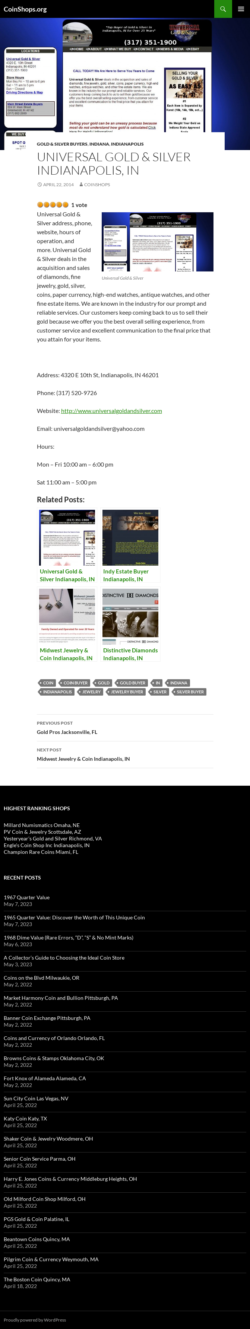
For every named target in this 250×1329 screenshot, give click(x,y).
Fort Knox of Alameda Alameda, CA (45, 1078)
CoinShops (97, 184)
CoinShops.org (25, 9)
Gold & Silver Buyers (62, 144)
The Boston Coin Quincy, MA (37, 1279)
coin (48, 682)
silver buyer (190, 691)
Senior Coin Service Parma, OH (40, 1158)
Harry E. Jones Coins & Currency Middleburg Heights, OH (70, 1179)
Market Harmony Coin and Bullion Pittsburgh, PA (61, 998)
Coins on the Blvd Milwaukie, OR (41, 978)
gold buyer (132, 682)
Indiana (99, 144)
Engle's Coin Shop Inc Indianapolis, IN (47, 845)
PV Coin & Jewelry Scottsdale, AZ (42, 832)
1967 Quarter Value (27, 897)
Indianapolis (127, 144)
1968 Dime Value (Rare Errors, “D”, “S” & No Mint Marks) (68, 937)
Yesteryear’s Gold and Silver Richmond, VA (53, 838)
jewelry (91, 691)
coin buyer (76, 682)
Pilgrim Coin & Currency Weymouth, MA (51, 1259)
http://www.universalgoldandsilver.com (111, 410)
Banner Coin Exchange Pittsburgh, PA (47, 1018)
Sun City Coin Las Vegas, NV (36, 1098)
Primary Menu (241, 9)
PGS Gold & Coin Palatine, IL (36, 1219)
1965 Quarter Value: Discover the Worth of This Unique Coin (74, 917)
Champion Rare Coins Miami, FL (41, 852)
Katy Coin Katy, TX (25, 1118)
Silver (160, 691)
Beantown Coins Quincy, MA (37, 1239)
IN (158, 682)
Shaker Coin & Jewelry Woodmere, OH (48, 1138)
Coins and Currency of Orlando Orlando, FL (54, 1038)
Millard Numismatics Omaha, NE (42, 825)
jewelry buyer (127, 691)
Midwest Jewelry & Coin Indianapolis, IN (125, 753)
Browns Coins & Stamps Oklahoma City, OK (54, 1058)
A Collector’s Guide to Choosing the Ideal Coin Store (64, 957)
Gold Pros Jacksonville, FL (125, 727)
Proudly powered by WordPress (35, 1320)
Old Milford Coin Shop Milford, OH (45, 1199)
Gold (104, 682)
